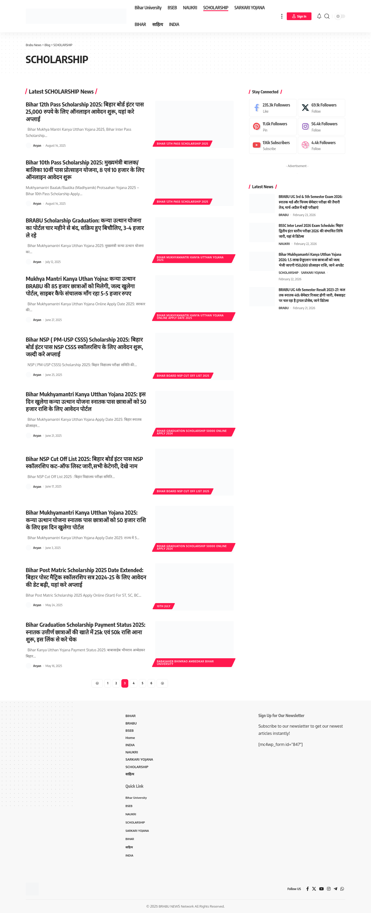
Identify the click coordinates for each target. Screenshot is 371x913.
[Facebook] (273, 107)
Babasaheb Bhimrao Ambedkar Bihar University (185, 662)
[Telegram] (335, 889)
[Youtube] (273, 144)
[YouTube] (321, 889)
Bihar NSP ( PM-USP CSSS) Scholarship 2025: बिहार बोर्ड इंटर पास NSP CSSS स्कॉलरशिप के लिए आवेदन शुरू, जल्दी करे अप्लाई (85, 347)
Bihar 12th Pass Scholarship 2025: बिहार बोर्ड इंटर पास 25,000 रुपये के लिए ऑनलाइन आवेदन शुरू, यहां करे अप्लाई (85, 111)
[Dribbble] (321, 144)
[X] (321, 107)
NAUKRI (284, 243)
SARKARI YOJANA (313, 272)
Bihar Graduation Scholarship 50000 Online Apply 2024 (192, 432)
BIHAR (130, 716)
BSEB (129, 730)
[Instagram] (321, 125)
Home (130, 738)
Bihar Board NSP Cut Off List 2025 (183, 375)
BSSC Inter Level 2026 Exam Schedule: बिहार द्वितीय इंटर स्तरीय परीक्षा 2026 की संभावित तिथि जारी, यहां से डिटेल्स (311, 230)
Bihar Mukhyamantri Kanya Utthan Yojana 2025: (190, 258)
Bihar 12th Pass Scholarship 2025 (182, 143)
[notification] (319, 16)
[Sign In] (299, 16)
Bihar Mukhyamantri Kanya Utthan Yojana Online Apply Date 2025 (190, 316)
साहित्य (129, 774)
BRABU (284, 214)
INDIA (130, 745)
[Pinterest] (273, 125)
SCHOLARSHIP (289, 272)
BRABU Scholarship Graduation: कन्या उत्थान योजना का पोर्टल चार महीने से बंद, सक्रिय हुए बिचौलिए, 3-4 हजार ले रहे (85, 227)
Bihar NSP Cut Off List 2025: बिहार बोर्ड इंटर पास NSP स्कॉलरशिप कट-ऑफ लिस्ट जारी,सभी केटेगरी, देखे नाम (85, 462)
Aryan (37, 145)
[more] (281, 16)
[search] (327, 16)
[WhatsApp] (342, 889)
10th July (164, 606)
